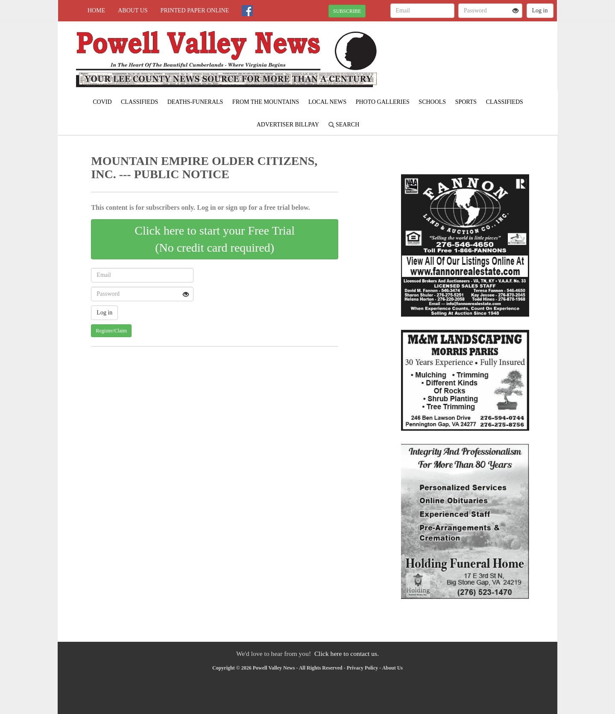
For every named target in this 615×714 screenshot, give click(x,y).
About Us (132, 10)
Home (96, 10)
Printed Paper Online (195, 10)
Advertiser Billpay (288, 124)
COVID (102, 102)
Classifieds (139, 102)
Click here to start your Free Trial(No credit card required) (215, 239)
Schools (432, 102)
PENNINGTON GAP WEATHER (479, 51)
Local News (327, 102)
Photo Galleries (383, 102)
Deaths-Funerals (195, 102)
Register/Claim (111, 331)
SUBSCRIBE (347, 11)
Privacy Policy (362, 668)
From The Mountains (265, 102)
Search (344, 124)
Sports (466, 102)
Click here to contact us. (346, 653)
